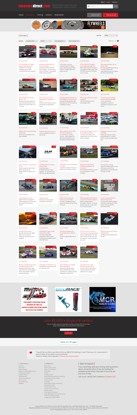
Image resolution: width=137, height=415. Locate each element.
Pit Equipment (48, 374)
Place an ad (110, 15)
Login (108, 2)
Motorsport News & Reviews (53, 383)
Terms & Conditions (25, 378)
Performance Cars (50, 387)
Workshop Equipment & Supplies (54, 376)
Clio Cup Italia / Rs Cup (107, 165)
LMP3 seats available (66, 64)
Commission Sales (24, 373)
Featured (21, 367)
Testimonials (23, 376)
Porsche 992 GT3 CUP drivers (47, 131)
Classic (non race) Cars (51, 388)
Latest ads (94, 15)
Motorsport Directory (51, 392)
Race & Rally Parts (50, 367)
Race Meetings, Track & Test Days (54, 394)
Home (21, 15)
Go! (115, 6)
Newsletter (59, 15)
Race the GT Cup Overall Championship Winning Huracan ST (87, 166)
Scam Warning (23, 381)
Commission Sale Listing (52, 378)
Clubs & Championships (51, 395)
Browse (21, 366)
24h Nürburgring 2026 (25, 231)
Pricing (40, 15)
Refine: (21, 41)
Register (115, 2)
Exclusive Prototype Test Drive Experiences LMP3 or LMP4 (67, 233)
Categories (30, 15)
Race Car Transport (50, 369)
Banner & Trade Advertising (27, 371)
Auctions (47, 381)
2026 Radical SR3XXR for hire (47, 265)
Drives (46, 373)
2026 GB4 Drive (43, 198)
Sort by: (99, 35)
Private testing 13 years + (26, 198)
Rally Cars (47, 371)
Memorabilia (48, 390)
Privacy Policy (23, 374)
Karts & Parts (48, 380)
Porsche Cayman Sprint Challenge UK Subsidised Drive (46, 99)
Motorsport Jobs (49, 385)
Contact (49, 15)
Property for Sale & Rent (52, 397)
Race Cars (47, 366)
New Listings (23, 369)
